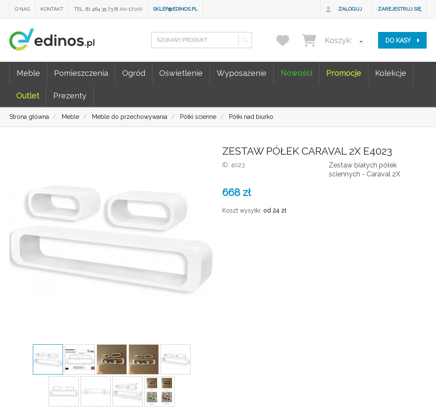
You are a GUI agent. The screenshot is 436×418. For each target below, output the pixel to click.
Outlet (27, 95)
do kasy (402, 40)
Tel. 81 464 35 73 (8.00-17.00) (108, 9)
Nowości (296, 73)
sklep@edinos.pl (175, 9)
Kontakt (51, 9)
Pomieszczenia (81, 73)
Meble (28, 73)
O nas (22, 9)
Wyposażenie (242, 73)
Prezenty (69, 95)
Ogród (133, 73)
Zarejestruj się (399, 9)
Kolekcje (390, 73)
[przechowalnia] (288, 40)
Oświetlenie (181, 73)
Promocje (343, 73)
